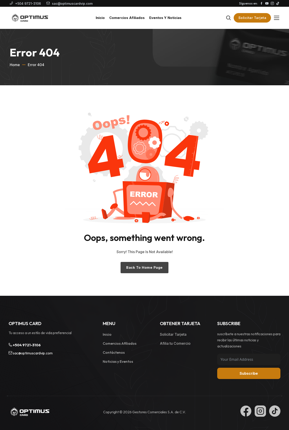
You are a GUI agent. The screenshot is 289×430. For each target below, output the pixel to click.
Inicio (107, 334)
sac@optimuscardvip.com (72, 3)
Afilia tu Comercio (175, 343)
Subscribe (249, 373)
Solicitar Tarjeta (252, 18)
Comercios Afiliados (119, 343)
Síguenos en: (248, 3)
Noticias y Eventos (118, 361)
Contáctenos (114, 352)
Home (15, 64)
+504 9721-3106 (28, 3)
